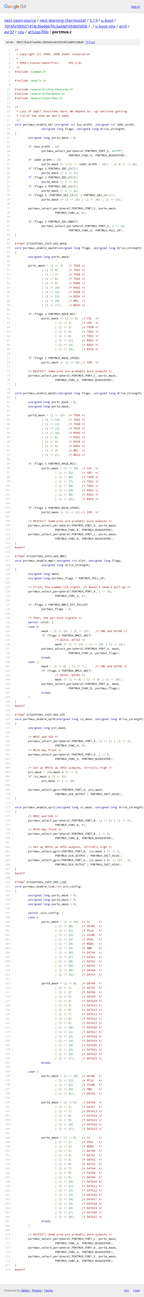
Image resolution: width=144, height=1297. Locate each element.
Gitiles (25, 1290)
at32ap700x (38, 31)
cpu (21, 31)
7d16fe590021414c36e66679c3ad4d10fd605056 (45, 26)
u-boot (107, 20)
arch (123, 26)
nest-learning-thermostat (63, 20)
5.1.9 (94, 20)
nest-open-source (20, 20)
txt (126, 1290)
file (90, 42)
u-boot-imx (105, 26)
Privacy (37, 1290)
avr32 (9, 31)
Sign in (135, 7)
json (136, 1290)
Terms (48, 1290)
